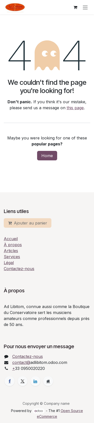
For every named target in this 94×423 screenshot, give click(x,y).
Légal (9, 262)
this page (75, 107)
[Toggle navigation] (85, 7)
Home (47, 155)
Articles (11, 250)
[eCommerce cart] (75, 7)
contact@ (21, 362)
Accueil (11, 238)
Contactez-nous (19, 268)
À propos (13, 244)
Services (12, 256)
